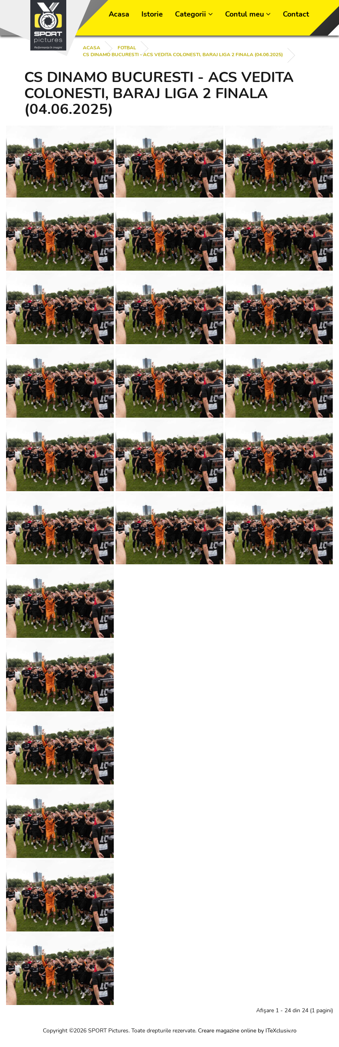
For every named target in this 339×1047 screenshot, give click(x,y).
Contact (296, 14)
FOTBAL (127, 47)
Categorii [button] (194, 14)
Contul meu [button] (248, 14)
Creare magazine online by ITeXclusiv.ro (247, 1030)
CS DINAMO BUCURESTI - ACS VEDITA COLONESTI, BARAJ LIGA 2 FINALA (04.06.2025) (183, 54)
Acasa (119, 14)
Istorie (152, 14)
